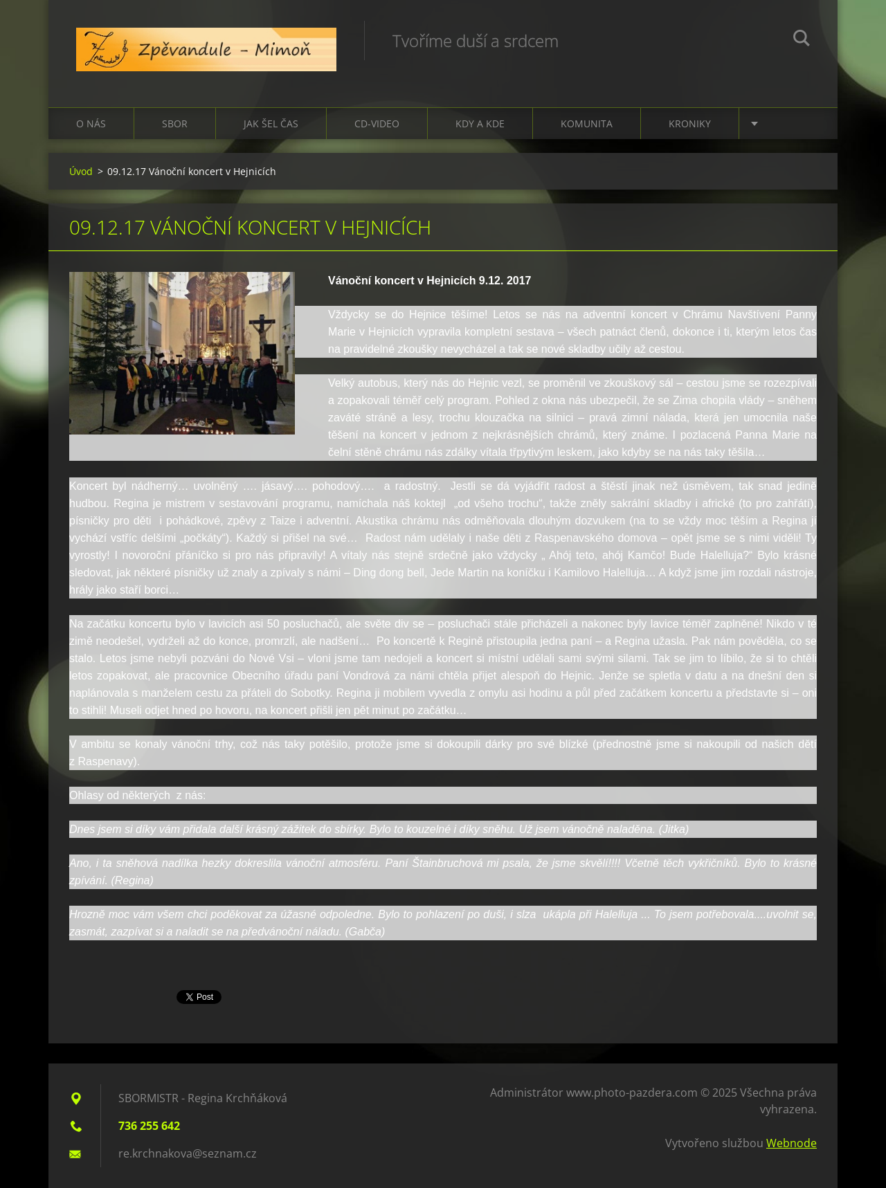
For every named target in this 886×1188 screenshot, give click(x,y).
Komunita (587, 123)
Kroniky (690, 123)
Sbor (175, 123)
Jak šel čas (271, 123)
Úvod (81, 171)
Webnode (791, 1143)
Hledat (801, 40)
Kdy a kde (480, 123)
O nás (91, 123)
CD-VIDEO (376, 123)
